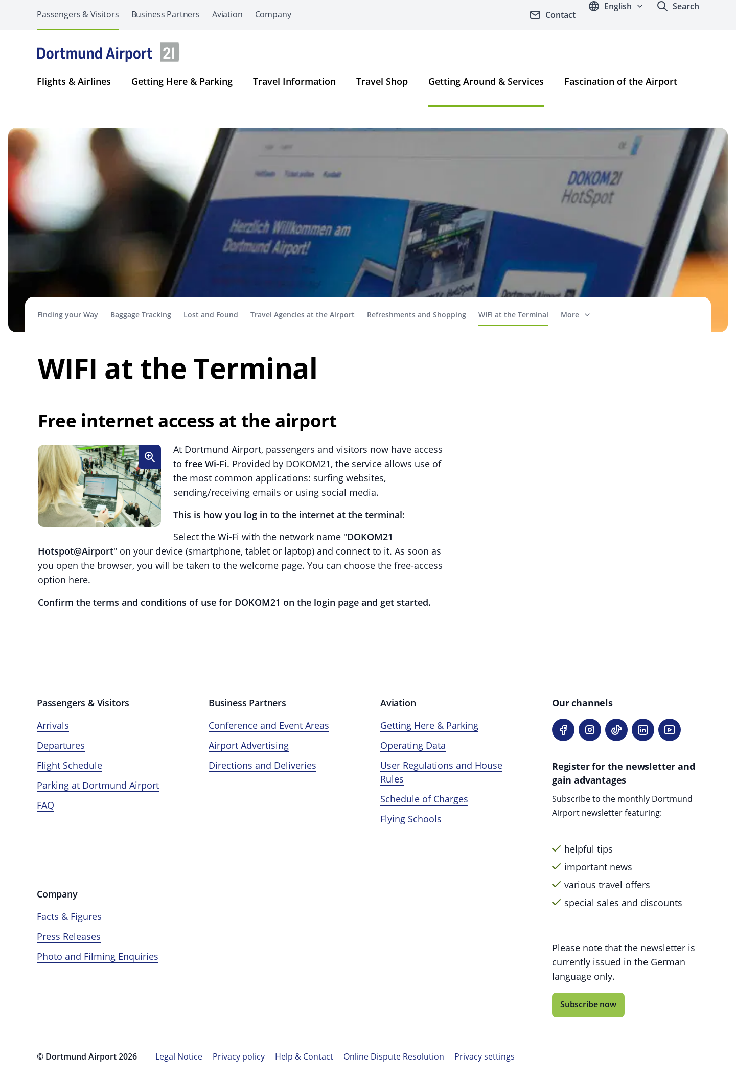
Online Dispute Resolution (393, 1056)
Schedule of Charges (424, 799)
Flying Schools (411, 819)
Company (273, 14)
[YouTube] (669, 730)
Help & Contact (304, 1056)
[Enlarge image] (150, 457)
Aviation (227, 14)
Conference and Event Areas (269, 725)
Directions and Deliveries (262, 765)
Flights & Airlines (74, 81)
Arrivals (53, 725)
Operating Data (413, 745)
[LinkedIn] (643, 730)
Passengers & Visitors (78, 14)
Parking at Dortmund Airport (98, 785)
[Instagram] (590, 730)
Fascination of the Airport (620, 81)
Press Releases (69, 936)
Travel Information (294, 81)
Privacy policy (239, 1056)
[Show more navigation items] (576, 314)
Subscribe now (588, 1004)
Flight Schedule (69, 765)
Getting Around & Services (486, 81)
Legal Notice (178, 1056)
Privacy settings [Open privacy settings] (484, 1056)
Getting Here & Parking (182, 81)
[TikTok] (616, 730)
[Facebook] (563, 730)
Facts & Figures (69, 916)
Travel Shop (382, 81)
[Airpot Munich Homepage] (108, 52)
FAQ (45, 805)
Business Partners (165, 14)
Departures (61, 745)
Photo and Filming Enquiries (97, 956)
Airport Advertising (249, 745)
